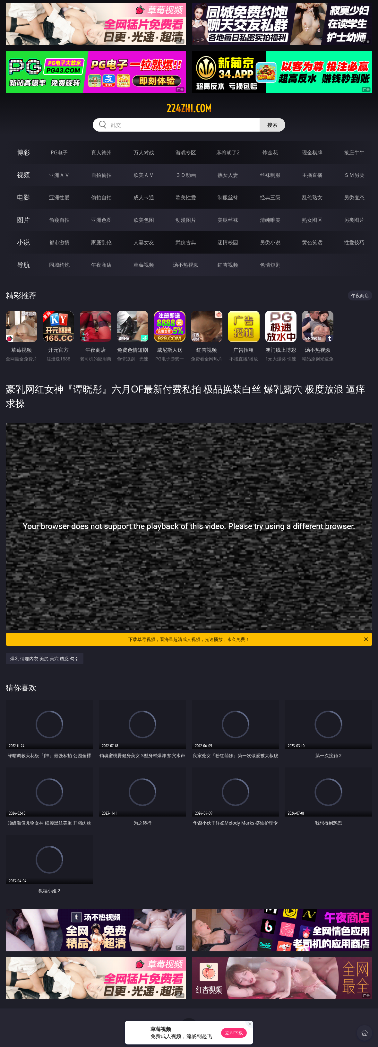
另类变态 (354, 197)
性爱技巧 (354, 242)
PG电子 (59, 152)
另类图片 (354, 219)
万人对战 (143, 152)
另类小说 (270, 242)
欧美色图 (143, 219)
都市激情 (59, 242)
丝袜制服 (270, 174)
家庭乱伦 (101, 242)
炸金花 (270, 152)
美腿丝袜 (228, 219)
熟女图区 (312, 219)
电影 (23, 197)
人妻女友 (143, 242)
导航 (23, 264)
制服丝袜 (228, 197)
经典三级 (270, 197)
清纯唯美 (270, 219)
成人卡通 (143, 197)
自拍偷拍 (101, 174)
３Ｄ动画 (186, 174)
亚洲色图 (101, 219)
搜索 (272, 124)
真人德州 (101, 152)
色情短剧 (270, 264)
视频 (23, 174)
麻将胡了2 (228, 152)
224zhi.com (189, 108)
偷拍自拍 (101, 197)
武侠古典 (186, 242)
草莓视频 (143, 264)
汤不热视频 (186, 264)
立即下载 (234, 1033)
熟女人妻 (228, 174)
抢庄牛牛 (354, 152)
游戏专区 (186, 152)
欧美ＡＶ (143, 174)
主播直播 (312, 174)
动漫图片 (186, 219)
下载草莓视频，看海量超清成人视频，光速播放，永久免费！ (248, 639)
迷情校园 (228, 242)
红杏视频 (228, 264)
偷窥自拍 (59, 219)
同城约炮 (59, 264)
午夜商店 (101, 264)
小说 (23, 242)
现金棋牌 (312, 152)
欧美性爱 (186, 197)
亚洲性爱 (59, 197)
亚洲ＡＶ (59, 174)
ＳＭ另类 (354, 174)
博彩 (23, 152)
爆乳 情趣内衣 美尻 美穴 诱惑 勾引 (44, 658)
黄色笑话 (312, 242)
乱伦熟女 (312, 197)
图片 (23, 219)
